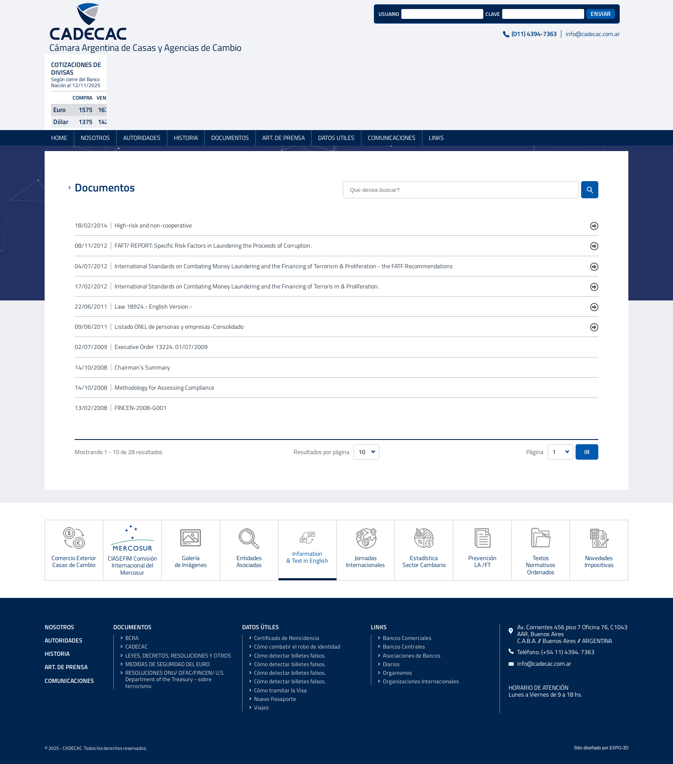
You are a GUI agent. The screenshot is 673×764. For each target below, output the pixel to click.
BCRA (132, 638)
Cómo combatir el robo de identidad (297, 647)
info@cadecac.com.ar (473, 33)
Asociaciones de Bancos (411, 656)
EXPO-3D (618, 748)
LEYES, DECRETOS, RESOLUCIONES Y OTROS (178, 656)
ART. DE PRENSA (283, 83)
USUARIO (268, 14)
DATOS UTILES (336, 83)
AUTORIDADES (142, 83)
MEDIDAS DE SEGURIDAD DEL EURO (167, 664)
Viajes (261, 707)
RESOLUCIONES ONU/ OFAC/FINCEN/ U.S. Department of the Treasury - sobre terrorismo (174, 679)
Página (534, 452)
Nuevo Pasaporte (275, 699)
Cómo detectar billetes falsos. (290, 656)
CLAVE (372, 14)
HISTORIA (186, 83)
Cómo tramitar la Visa (280, 690)
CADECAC (136, 647)
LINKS (436, 83)
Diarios (391, 664)
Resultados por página (321, 452)
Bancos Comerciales (407, 638)
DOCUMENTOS (230, 83)
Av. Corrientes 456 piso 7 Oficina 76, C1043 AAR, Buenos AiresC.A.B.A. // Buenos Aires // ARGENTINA (572, 634)
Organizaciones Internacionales (421, 681)
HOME (59, 83)
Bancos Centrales (404, 647)
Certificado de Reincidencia (286, 638)
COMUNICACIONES (391, 83)
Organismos (397, 673)
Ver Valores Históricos (568, 65)
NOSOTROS (95, 83)
